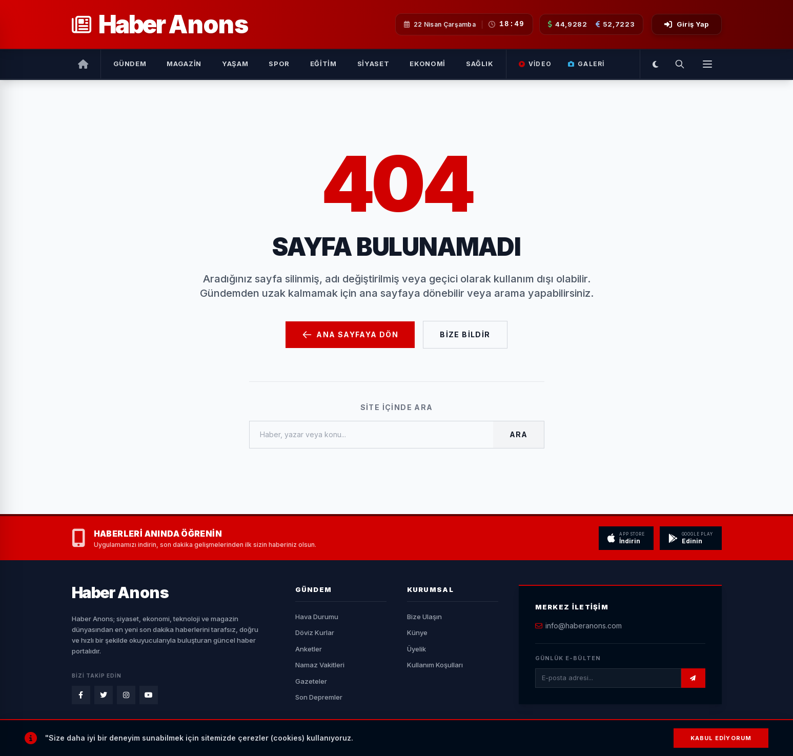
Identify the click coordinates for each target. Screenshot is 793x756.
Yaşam (235, 63)
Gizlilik (567, 740)
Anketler (308, 649)
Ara (518, 434)
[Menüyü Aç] (707, 64)
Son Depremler (318, 697)
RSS (641, 740)
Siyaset (373, 63)
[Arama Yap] (679, 64)
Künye (417, 632)
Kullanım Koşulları (435, 665)
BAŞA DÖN (693, 740)
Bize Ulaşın (424, 616)
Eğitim (323, 63)
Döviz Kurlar (314, 632)
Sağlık (480, 63)
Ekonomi (427, 63)
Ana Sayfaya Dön (350, 335)
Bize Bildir (465, 334)
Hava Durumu (316, 616)
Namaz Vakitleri (319, 665)
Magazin (184, 63)
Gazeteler (311, 681)
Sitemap (606, 740)
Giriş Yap (686, 24)
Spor (279, 63)
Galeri (586, 64)
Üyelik (416, 649)
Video (535, 64)
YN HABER (329, 740)
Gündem (130, 63)
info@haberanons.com (583, 625)
